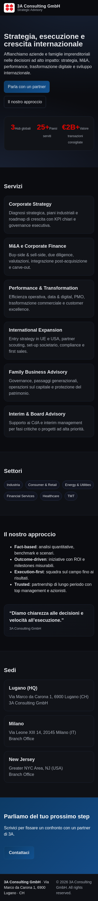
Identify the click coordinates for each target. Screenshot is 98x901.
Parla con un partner (27, 86)
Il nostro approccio (25, 102)
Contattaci (19, 852)
